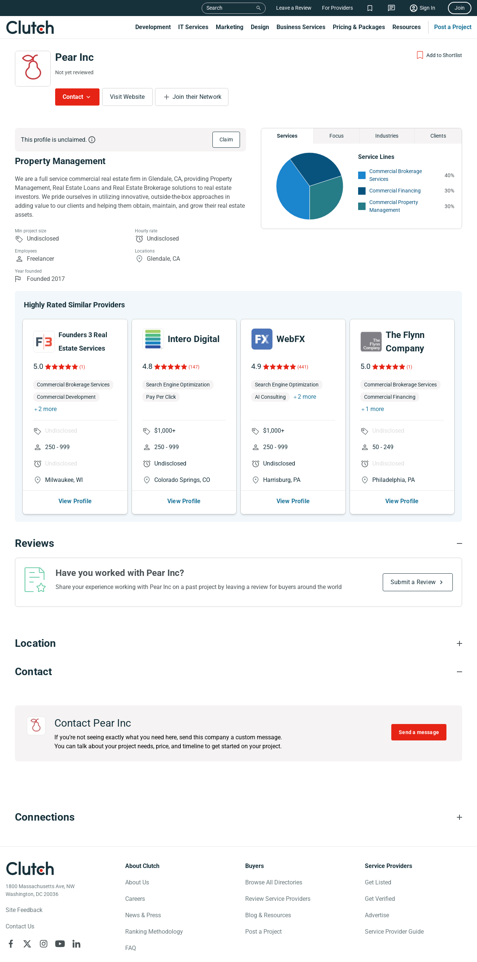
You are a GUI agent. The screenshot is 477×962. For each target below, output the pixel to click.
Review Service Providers (277, 898)
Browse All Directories (273, 882)
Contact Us (20, 926)
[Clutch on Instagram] (43, 944)
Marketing (229, 27)
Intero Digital (193, 339)
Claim (226, 139)
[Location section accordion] (238, 643)
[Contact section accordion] (238, 672)
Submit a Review (413, 582)
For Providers (337, 8)
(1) (82, 367)
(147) (194, 367)
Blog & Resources (268, 915)
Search (214, 8)
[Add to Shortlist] (439, 55)
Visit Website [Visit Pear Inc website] (127, 96)
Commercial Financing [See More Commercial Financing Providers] (395, 191)
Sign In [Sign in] (427, 8)
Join (460, 8)
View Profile (75, 501)
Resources (406, 27)
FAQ (130, 948)
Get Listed (378, 882)
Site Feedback (24, 910)
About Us (137, 882)
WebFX (291, 339)
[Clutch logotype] (30, 868)
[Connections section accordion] (238, 817)
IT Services (193, 27)
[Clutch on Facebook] (11, 944)
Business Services (301, 27)
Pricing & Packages (359, 27)
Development (153, 27)
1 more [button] (375, 409)
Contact (73, 96)
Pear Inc (74, 57)
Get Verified (380, 898)
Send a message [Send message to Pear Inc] (419, 732)
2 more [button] (47, 409)
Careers (135, 898)
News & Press (143, 915)
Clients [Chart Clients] (438, 136)
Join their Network (197, 96)
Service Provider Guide (394, 931)
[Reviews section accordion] (238, 543)
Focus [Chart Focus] (336, 136)
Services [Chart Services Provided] (287, 136)
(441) (302, 367)
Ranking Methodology (154, 931)
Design (260, 27)
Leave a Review (294, 8)
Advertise (377, 915)
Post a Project (452, 27)
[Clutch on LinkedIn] (76, 944)
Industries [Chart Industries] (386, 136)
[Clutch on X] (27, 944)
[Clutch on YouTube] (60, 944)
